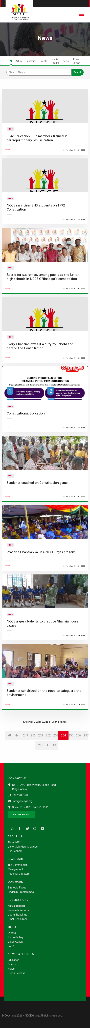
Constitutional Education (26, 430)
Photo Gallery (16, 937)
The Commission (18, 865)
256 (78, 752)
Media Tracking (54, 61)
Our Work (15, 881)
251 (40, 752)
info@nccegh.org (22, 801)
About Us (15, 836)
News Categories (21, 954)
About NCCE (15, 842)
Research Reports (18, 910)
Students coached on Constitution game (37, 499)
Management (15, 869)
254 (63, 752)
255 (70, 752)
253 (55, 752)
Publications (18, 899)
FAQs (11, 946)
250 (33, 752)
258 (40, 762)
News (66, 61)
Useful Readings (17, 914)
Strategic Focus (17, 887)
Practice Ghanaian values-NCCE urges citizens (41, 569)
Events (43, 61)
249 (25, 752)
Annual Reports (17, 906)
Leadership (16, 859)
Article (19, 61)
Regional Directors (19, 873)
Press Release (76, 61)
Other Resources (18, 919)
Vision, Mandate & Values (23, 846)
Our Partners (15, 851)
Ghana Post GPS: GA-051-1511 (30, 807)
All (11, 61)
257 (85, 752)
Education (31, 61)
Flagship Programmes (21, 892)
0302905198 (20, 795)
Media (12, 927)
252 (48, 752)
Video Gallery (15, 941)
